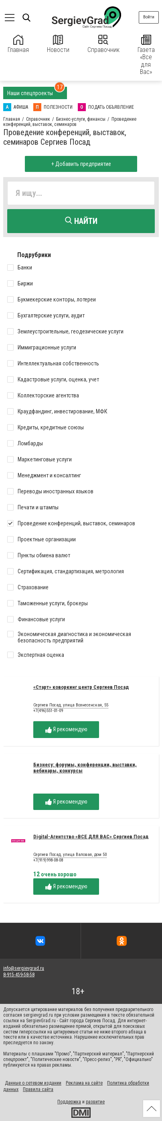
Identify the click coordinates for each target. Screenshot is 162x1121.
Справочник (103, 44)
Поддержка (69, 1102)
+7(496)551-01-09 (48, 710)
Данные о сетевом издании (33, 1083)
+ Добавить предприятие (81, 164)
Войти (148, 17)
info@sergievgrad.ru (23, 968)
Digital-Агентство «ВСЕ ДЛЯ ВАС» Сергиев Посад (90, 837)
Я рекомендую (66, 729)
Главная (18, 44)
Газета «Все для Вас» (146, 55)
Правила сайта (38, 1089)
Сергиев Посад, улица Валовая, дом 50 (70, 854)
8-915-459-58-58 (18, 974)
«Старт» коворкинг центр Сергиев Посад (81, 687)
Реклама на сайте (84, 1083)
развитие (95, 1102)
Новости (58, 44)
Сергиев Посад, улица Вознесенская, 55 (70, 705)
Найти (81, 221)
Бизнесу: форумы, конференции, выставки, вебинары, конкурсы (85, 768)
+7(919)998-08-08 (48, 860)
